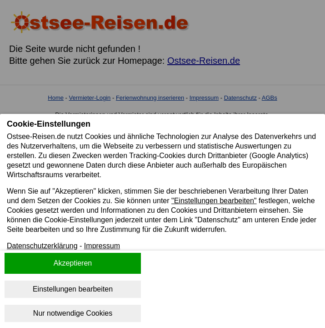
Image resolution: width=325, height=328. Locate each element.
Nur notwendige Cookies (72, 313)
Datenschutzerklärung (42, 246)
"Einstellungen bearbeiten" (214, 201)
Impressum (102, 246)
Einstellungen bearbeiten (73, 289)
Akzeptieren (73, 263)
